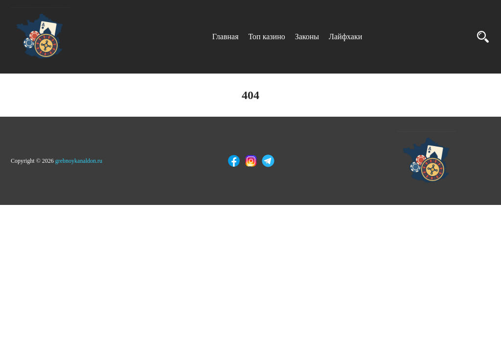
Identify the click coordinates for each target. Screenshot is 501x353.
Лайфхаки (345, 36)
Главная (225, 36)
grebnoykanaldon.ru (78, 160)
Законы (307, 36)
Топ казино (267, 36)
